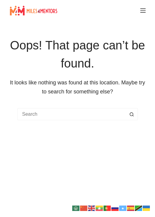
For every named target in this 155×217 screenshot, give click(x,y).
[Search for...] (71, 114)
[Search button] (132, 114)
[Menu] (143, 10)
